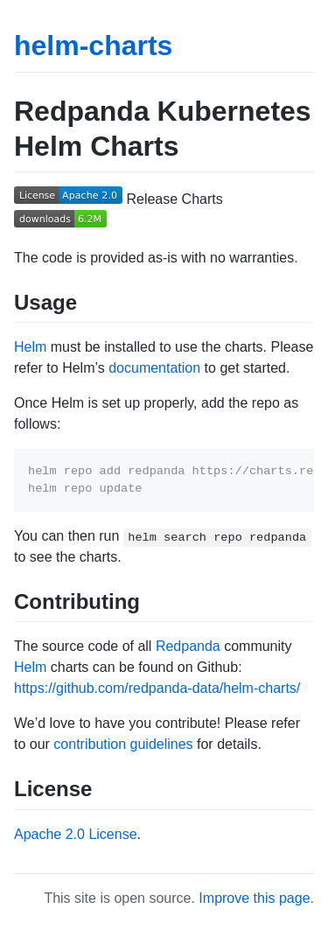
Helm (30, 346)
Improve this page (254, 898)
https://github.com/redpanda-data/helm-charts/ (157, 688)
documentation (154, 367)
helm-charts (93, 45)
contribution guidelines (122, 744)
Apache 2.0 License (75, 834)
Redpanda (188, 646)
